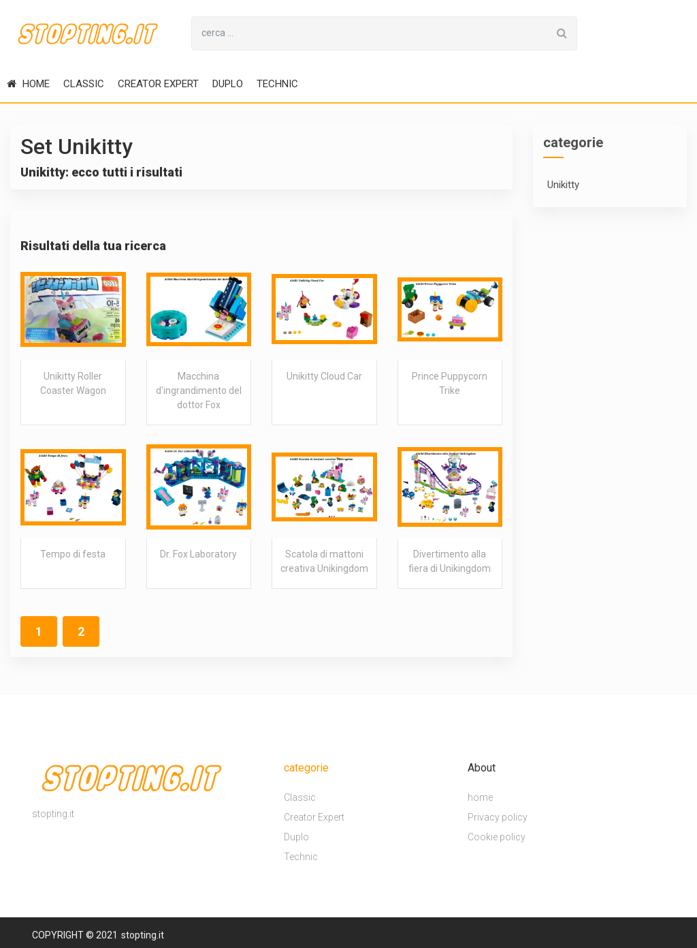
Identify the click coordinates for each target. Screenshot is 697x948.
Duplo (227, 84)
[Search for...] (369, 33)
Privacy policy (498, 817)
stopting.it (142, 935)
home (28, 84)
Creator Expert (158, 84)
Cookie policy (496, 836)
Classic (83, 84)
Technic (277, 84)
